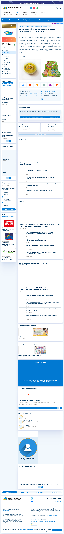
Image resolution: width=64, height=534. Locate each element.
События (33, 12)
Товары (16, 12)
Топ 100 (34, 8)
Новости (24, 12)
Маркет (18, 14)
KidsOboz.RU (24, 492)
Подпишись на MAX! (31, 8)
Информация (8, 14)
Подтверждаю (57, 530)
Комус (5, 197)
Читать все (37, 407)
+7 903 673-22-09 (54, 498)
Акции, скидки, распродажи (29, 344)
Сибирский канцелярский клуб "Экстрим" (8, 244)
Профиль (6, 48)
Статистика (9, 69)
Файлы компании (7, 65)
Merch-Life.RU (54, 492)
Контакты (6, 76)
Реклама (33, 14)
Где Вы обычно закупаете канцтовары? (8, 189)
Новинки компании (35, 26)
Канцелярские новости (27, 325)
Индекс (37, 8)
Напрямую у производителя (7, 200)
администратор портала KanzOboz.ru (55, 501)
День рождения (24, 413)
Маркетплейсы (7, 203)
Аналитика (43, 12)
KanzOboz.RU (9, 492)
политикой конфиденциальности (36, 531)
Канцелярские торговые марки (8, 147)
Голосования (7, 183)
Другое (6, 205)
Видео (6, 71)
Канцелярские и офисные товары (14, 8)
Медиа (25, 14)
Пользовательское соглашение (27, 529)
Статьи (6, 58)
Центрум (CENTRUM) (45, 26)
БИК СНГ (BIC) (5, 185)
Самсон (6, 192)
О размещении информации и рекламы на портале (43, 521)
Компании (7, 12)
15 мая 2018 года (33, 93)
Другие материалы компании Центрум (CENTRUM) (34, 263)
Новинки (6, 52)
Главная (22, 26)
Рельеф (6, 194)
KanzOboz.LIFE (40, 492)
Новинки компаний (31, 95)
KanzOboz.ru (6, 510)
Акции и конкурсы (6, 55)
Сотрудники (7, 73)
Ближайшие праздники (27, 388)
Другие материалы (7, 61)
